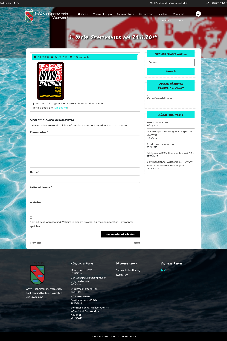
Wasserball (178, 14)
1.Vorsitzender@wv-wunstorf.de (169, 3)
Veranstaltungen (102, 14)
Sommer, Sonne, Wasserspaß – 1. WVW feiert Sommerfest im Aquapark (170, 163)
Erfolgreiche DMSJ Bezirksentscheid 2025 (170, 153)
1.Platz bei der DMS (158, 122)
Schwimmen (146, 14)
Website (35, 202)
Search (171, 71)
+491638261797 (217, 3)
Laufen (180, 20)
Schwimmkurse (125, 14)
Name (35, 172)
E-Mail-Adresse (41, 187)
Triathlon (167, 20)
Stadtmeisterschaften (160, 144)
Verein (83, 14)
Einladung (61, 107)
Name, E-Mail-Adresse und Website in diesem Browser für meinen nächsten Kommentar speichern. (81, 224)
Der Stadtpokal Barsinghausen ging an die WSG (88, 279)
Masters (163, 14)
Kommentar (39, 132)
